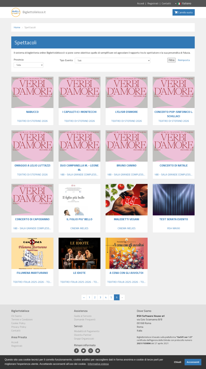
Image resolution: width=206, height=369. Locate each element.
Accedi (140, 3)
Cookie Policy (18, 323)
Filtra (171, 60)
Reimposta (184, 60)
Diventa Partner (82, 335)
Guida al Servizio (83, 316)
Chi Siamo (16, 316)
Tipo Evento (66, 60)
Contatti (166, 3)
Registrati (152, 3)
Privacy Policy (18, 327)
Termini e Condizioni (22, 319)
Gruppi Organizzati (84, 338)
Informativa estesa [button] (98, 364)
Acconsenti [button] (193, 362)
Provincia (18, 59)
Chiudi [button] (177, 362)
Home (17, 27)
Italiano (183, 3)
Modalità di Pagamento (86, 331)
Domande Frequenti (84, 319)
